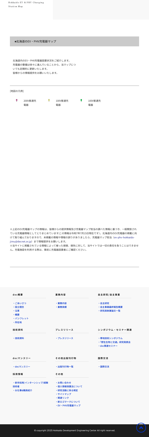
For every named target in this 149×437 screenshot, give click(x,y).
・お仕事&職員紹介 (22, 390)
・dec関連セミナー (108, 345)
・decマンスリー (21, 366)
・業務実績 (61, 306)
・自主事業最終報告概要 (110, 306)
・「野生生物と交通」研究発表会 (114, 342)
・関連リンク (62, 397)
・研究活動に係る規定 (66, 390)
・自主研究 (103, 303)
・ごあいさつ (19, 303)
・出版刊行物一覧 (64, 366)
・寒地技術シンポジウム (110, 338)
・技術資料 (18, 338)
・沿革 (16, 310)
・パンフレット (21, 318)
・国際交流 (103, 366)
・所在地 (17, 322)
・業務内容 (61, 303)
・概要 (16, 314)
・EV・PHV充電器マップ (68, 405)
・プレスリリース (64, 338)
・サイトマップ (63, 394)
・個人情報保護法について (68, 386)
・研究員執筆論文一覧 (109, 310)
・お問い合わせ (63, 382)
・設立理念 (18, 306)
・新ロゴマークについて (67, 401)
